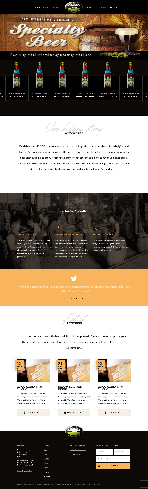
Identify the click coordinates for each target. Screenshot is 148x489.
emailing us (96, 484)
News (55, 8)
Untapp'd (47, 476)
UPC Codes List (75, 454)
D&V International (74, 7)
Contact (88, 8)
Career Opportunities (24, 471)
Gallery (46, 454)
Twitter (121, 8)
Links (45, 450)
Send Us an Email (27, 465)
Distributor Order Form (106, 8)
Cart (138, 7)
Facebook (125, 8)
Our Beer (47, 8)
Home (37, 8)
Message (133, 8)
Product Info (33, 412)
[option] (85, 81)
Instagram (129, 8)
